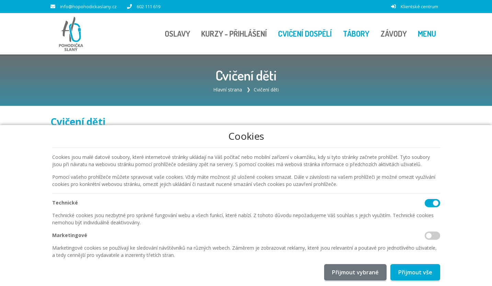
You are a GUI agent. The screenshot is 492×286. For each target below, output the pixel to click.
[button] (427, 34)
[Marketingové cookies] (432, 236)
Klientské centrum (419, 6)
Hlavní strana (227, 89)
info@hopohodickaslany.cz (88, 6)
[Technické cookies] (432, 203)
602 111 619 (148, 6)
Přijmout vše (415, 272)
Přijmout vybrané (355, 272)
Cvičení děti (266, 89)
